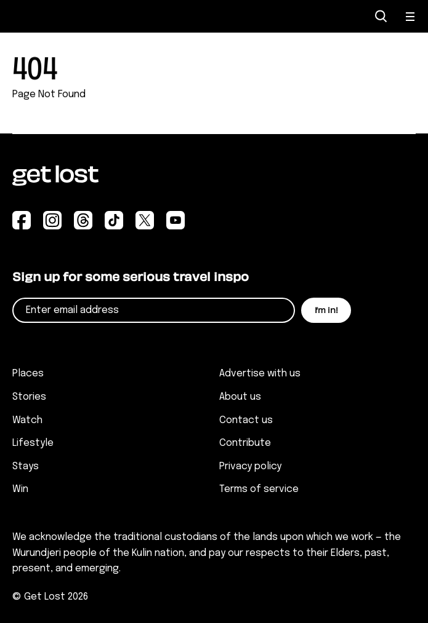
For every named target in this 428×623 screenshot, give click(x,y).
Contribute (245, 443)
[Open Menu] (411, 16)
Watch (27, 420)
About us (240, 397)
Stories (29, 397)
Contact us (246, 420)
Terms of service (259, 489)
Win (20, 489)
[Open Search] (381, 16)
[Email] (153, 310)
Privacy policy (250, 466)
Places (28, 373)
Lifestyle (33, 443)
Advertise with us (260, 373)
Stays (25, 466)
